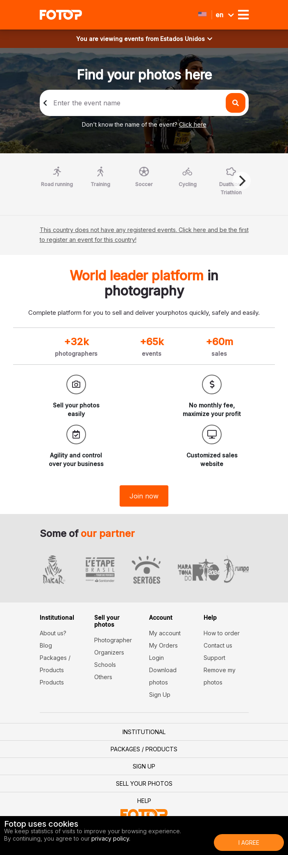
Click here (192, 124)
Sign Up (159, 694)
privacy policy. (110, 838)
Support (214, 657)
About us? (53, 633)
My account (165, 633)
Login (156, 657)
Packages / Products (144, 749)
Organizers (109, 652)
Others (103, 676)
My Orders (163, 645)
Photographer (113, 640)
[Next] (242, 181)
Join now (144, 496)
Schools (105, 664)
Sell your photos (144, 783)
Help (144, 800)
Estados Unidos (186, 38)
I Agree (248, 842)
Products (52, 682)
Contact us (218, 645)
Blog (46, 645)
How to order (222, 633)
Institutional (144, 731)
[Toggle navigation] (243, 15)
